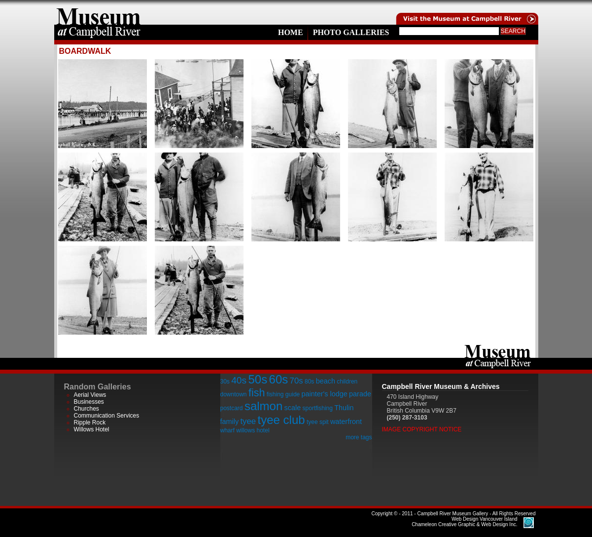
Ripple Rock (90, 422)
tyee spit (318, 422)
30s (225, 381)
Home (290, 32)
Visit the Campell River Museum (466, 12)
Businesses (89, 401)
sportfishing (318, 408)
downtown (233, 394)
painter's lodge (325, 394)
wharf (227, 430)
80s (309, 381)
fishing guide (283, 394)
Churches (86, 408)
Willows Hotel (91, 429)
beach (325, 381)
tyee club (281, 419)
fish (256, 392)
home (98, 12)
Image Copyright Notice (422, 429)
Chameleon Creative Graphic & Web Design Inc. (464, 521)
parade (360, 394)
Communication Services (106, 415)
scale (292, 408)
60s (278, 379)
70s (296, 380)
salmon (263, 406)
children (347, 381)
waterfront (346, 421)
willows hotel (252, 430)
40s (238, 380)
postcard (231, 408)
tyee (248, 421)
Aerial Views (90, 394)
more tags (359, 437)
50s (257, 379)
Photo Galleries (351, 32)
